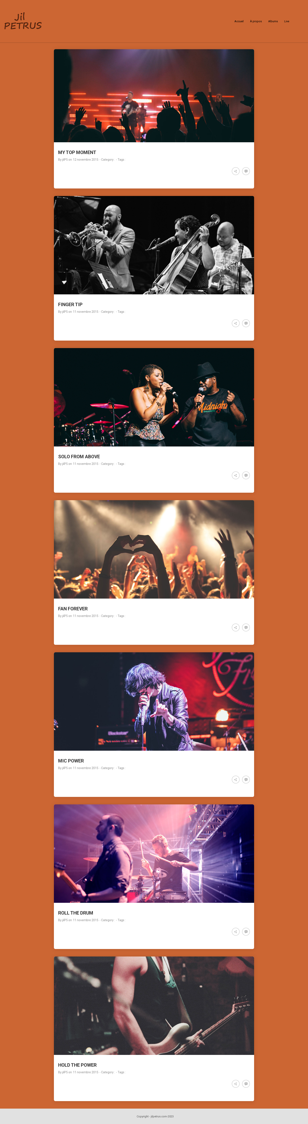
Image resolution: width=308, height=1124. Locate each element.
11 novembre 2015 (85, 311)
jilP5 (65, 159)
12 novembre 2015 (85, 159)
